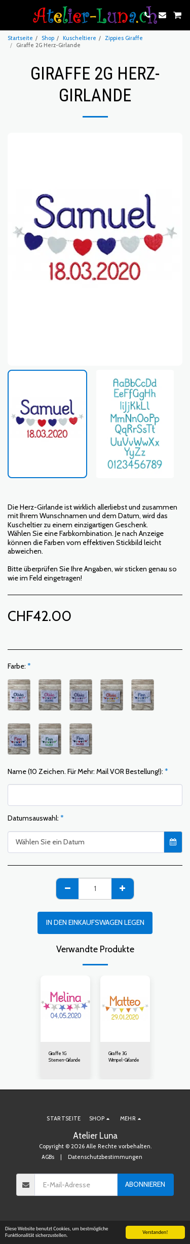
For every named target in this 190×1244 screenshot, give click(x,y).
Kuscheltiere (79, 38)
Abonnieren (145, 1184)
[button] (11, 14)
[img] (65, 1009)
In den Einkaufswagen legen (95, 922)
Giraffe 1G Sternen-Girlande (65, 1057)
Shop (48, 38)
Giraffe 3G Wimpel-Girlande (123, 1057)
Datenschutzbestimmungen (105, 1156)
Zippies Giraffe (124, 38)
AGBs (48, 1156)
